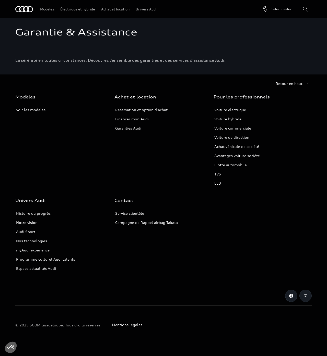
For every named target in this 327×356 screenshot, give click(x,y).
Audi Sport (25, 232)
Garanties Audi (128, 128)
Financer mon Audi (132, 119)
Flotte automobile (230, 165)
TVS (217, 174)
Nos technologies (31, 241)
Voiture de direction (231, 137)
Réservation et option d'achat (141, 110)
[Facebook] (291, 296)
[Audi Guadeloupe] (24, 9)
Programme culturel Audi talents (45, 259)
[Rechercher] (305, 9)
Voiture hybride (227, 119)
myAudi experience (33, 250)
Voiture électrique (230, 110)
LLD (217, 183)
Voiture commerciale (232, 128)
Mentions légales (127, 325)
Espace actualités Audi (36, 268)
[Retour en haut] (294, 84)
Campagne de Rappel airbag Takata (146, 222)
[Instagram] (305, 296)
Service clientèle (129, 213)
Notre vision (27, 222)
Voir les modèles (30, 110)
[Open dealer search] (276, 9)
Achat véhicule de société (236, 146)
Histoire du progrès (33, 213)
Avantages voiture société (237, 156)
